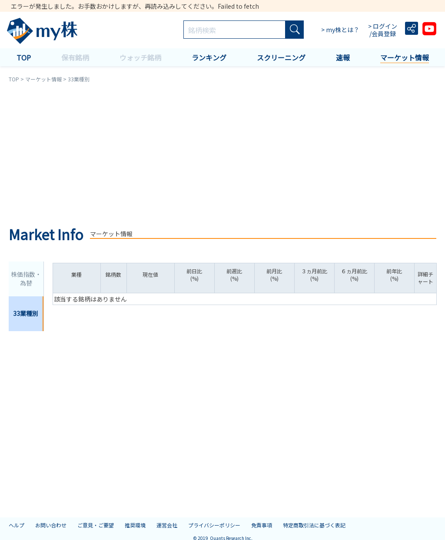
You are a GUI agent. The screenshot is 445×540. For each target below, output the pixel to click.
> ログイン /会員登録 (383, 30)
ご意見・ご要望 (95, 525)
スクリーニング (281, 57)
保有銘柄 (75, 57)
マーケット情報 (404, 57)
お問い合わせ (50, 525)
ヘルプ (16, 525)
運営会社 (166, 525)
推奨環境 (135, 525)
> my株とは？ (340, 30)
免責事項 (261, 525)
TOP (24, 57)
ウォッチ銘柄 (140, 57)
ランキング (209, 57)
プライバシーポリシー (214, 525)
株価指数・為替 (26, 278)
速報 (343, 57)
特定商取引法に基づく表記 (314, 525)
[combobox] (234, 30)
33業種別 (25, 313)
